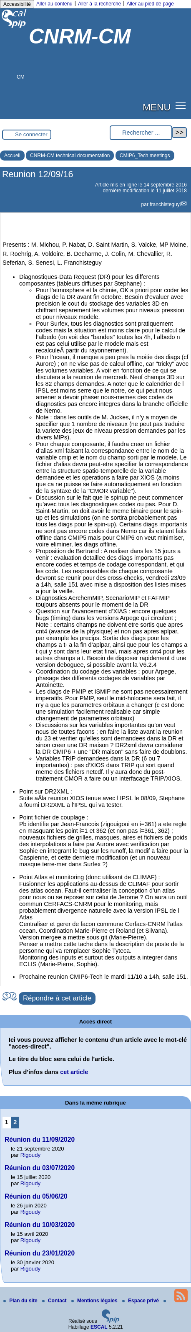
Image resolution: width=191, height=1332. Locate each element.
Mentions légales (95, 1301)
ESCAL (99, 1327)
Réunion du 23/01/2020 (40, 1253)
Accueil (12, 155)
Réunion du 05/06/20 (36, 1196)
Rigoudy (30, 1155)
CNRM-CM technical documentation (70, 155)
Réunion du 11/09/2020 (40, 1139)
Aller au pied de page (149, 4)
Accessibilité (17, 4)
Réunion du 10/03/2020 (40, 1224)
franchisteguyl (165, 204)
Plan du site (21, 1301)
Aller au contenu (54, 4)
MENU (157, 107)
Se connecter (31, 134)
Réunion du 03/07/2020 (40, 1167)
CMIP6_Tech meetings (145, 155)
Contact (55, 1301)
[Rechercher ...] (141, 132)
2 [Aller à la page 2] (15, 1122)
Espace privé (141, 1301)
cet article (74, 1072)
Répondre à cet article (57, 998)
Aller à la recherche (99, 4)
